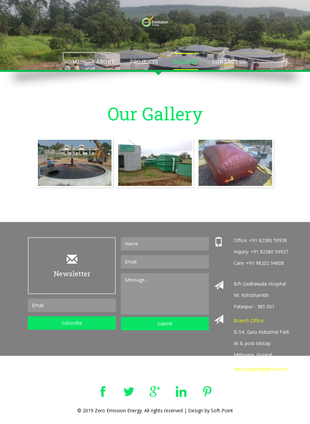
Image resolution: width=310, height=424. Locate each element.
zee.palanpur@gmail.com (261, 369)
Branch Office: (249, 320)
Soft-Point (222, 410)
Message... (165, 293)
